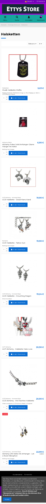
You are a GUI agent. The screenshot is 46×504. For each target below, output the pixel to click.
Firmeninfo (28, 474)
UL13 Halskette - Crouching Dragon (16, 296)
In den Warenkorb (18, 98)
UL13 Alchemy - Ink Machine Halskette (18, 401)
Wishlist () (40, 1)
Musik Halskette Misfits (11, 90)
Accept (7, 499)
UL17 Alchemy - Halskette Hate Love (17, 349)
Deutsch (29, 1)
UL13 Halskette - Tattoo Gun (13, 243)
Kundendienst (17, 474)
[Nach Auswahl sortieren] (32, 43)
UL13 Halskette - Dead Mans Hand (16, 200)
